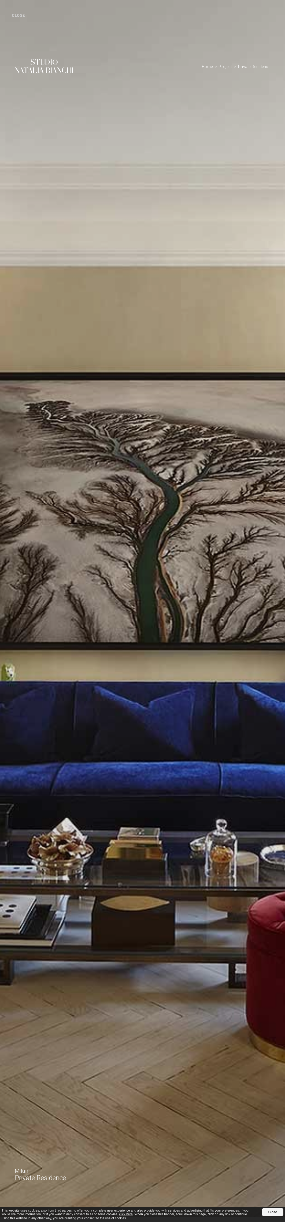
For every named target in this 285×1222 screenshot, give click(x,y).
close (18, 15)
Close (272, 1212)
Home (207, 67)
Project (225, 67)
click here (126, 1214)
